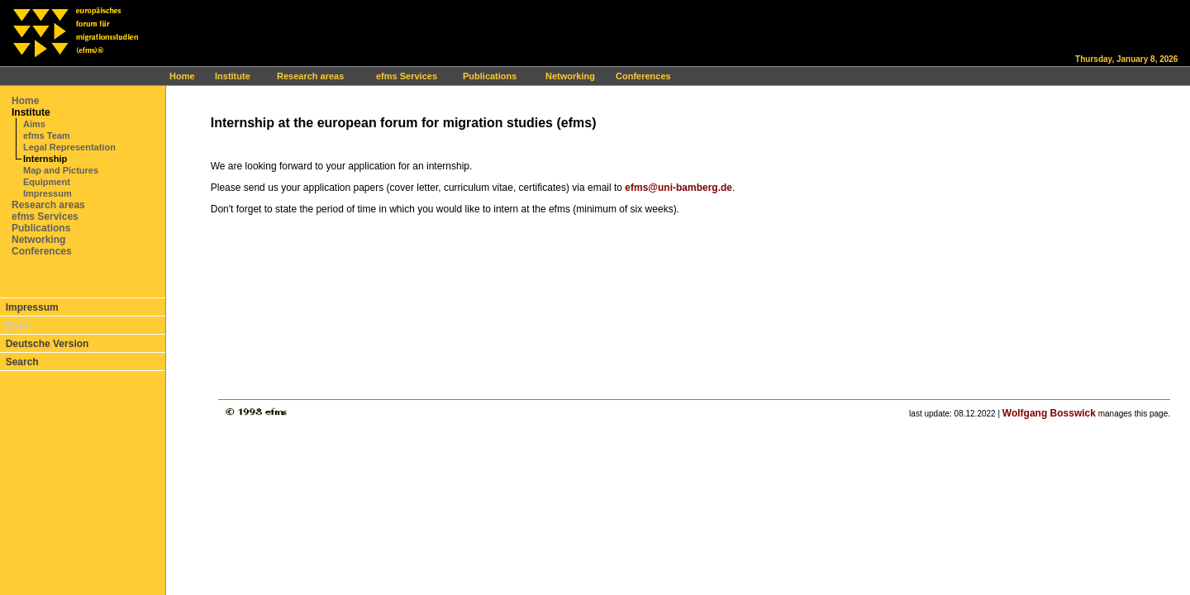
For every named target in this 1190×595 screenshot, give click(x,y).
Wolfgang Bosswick (1049, 413)
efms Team (46, 135)
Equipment (46, 182)
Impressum (47, 193)
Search (22, 362)
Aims (34, 124)
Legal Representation (69, 147)
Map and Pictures (60, 170)
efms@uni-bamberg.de (678, 187)
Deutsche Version (47, 344)
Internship (45, 159)
